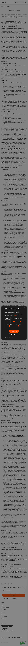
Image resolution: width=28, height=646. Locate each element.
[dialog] (14, 323)
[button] (9, 337)
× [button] (24, 307)
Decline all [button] (14, 334)
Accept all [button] (14, 331)
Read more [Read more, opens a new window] (15, 315)
